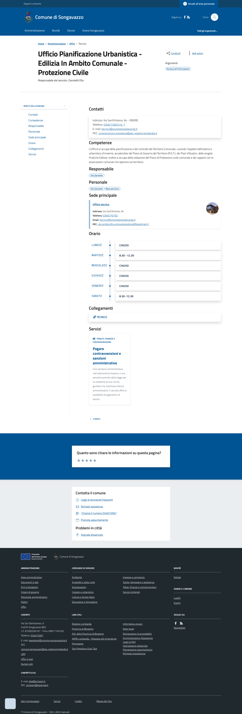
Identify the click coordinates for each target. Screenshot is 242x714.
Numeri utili (27, 664)
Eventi (177, 603)
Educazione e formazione (84, 602)
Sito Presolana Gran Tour (84, 648)
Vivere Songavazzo (93, 30)
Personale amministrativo (34, 597)
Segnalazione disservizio (135, 646)
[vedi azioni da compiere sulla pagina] (195, 53)
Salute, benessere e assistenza (138, 582)
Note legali (128, 629)
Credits (78, 701)
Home (41, 44)
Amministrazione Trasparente (138, 638)
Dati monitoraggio (30, 701)
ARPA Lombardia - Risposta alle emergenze (94, 639)
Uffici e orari (27, 659)
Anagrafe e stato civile (83, 582)
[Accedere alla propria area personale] (198, 3)
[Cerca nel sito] (213, 17)
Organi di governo (30, 592)
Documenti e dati (29, 582)
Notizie (177, 577)
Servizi (71, 30)
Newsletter (179, 628)
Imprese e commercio (134, 577)
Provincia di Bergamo (82, 629)
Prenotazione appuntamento (137, 650)
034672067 (37, 635)
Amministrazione (35, 30)
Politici (24, 602)
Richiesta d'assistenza (134, 653)
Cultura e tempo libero (83, 597)
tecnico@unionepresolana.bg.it (119, 129)
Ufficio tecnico (101, 204)
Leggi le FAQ (129, 642)
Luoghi (177, 598)
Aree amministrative (31, 577)
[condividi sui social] (173, 53)
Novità (56, 30)
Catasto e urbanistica (83, 592)
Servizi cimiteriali (131, 592)
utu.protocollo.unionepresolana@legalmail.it (123, 224)
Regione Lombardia (32, 3)
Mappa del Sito (104, 701)
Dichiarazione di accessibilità (137, 634)
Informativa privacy (133, 624)
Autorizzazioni (79, 587)
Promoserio (77, 643)
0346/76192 (110, 215)
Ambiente (77, 577)
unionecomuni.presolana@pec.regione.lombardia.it (128, 133)
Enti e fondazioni (29, 587)
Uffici (72, 44)
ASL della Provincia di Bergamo (88, 634)
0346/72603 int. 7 (114, 125)
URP (23, 654)
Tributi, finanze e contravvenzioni (104, 340)
